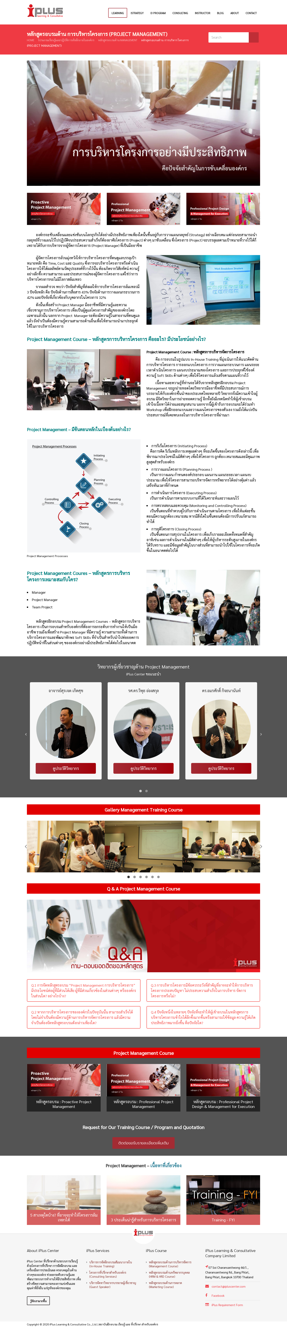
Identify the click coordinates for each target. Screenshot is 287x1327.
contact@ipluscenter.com (229, 1286)
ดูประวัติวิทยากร (66, 768)
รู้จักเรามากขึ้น (38, 1301)
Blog (220, 13)
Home (30, 40)
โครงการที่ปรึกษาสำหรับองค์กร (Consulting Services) (107, 1274)
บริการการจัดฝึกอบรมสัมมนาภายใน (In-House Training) (110, 1264)
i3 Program (158, 13)
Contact (251, 13)
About (234, 13)
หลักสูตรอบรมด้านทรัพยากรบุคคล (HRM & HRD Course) (169, 1274)
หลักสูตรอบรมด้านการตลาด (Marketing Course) (165, 1285)
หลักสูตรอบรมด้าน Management (117, 40)
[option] (66, 734)
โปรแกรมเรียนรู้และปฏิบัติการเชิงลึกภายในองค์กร (66, 40)
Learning (118, 13)
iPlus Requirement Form (227, 1305)
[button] (26, 734)
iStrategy (137, 13)
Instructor (202, 13)
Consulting (180, 13)
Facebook (218, 1295)
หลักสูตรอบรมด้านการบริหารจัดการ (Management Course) (170, 1264)
